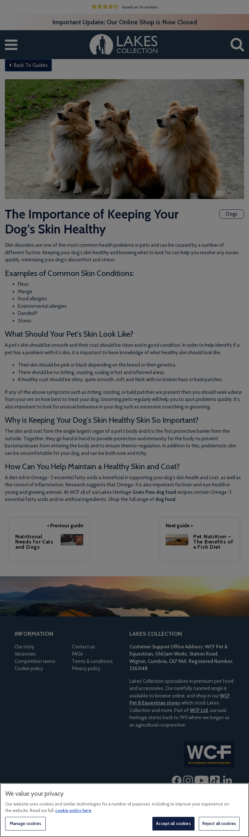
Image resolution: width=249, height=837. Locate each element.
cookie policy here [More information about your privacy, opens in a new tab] (73, 810)
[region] (124, 810)
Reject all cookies (219, 823)
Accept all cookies (173, 823)
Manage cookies (25, 823)
